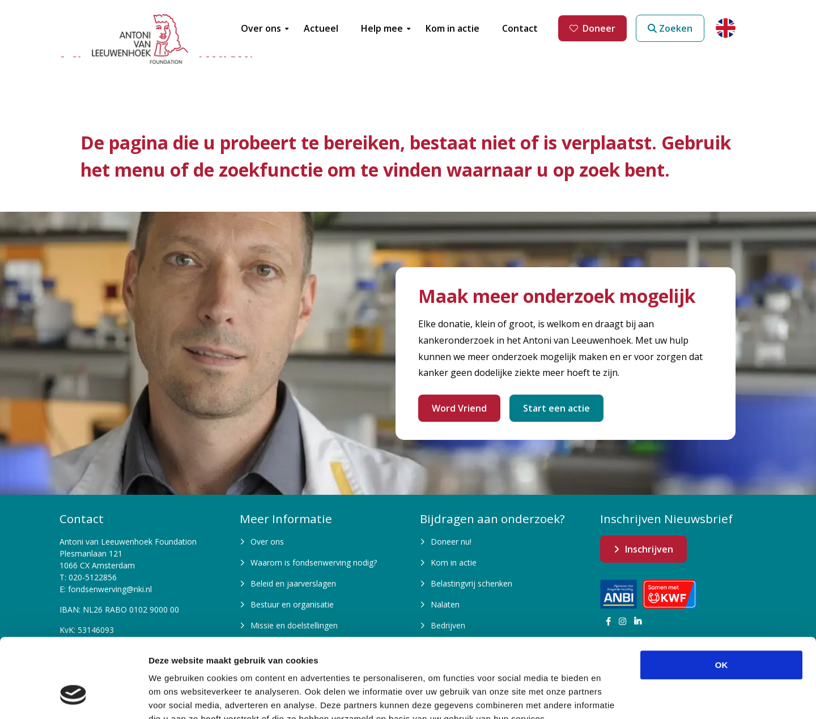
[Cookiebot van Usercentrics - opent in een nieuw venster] (73, 696)
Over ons (267, 541)
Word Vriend (459, 408)
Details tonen (612, 696)
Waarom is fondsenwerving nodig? (313, 562)
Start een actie (556, 408)
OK (721, 597)
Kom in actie (454, 562)
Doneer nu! (451, 541)
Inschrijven (649, 549)
